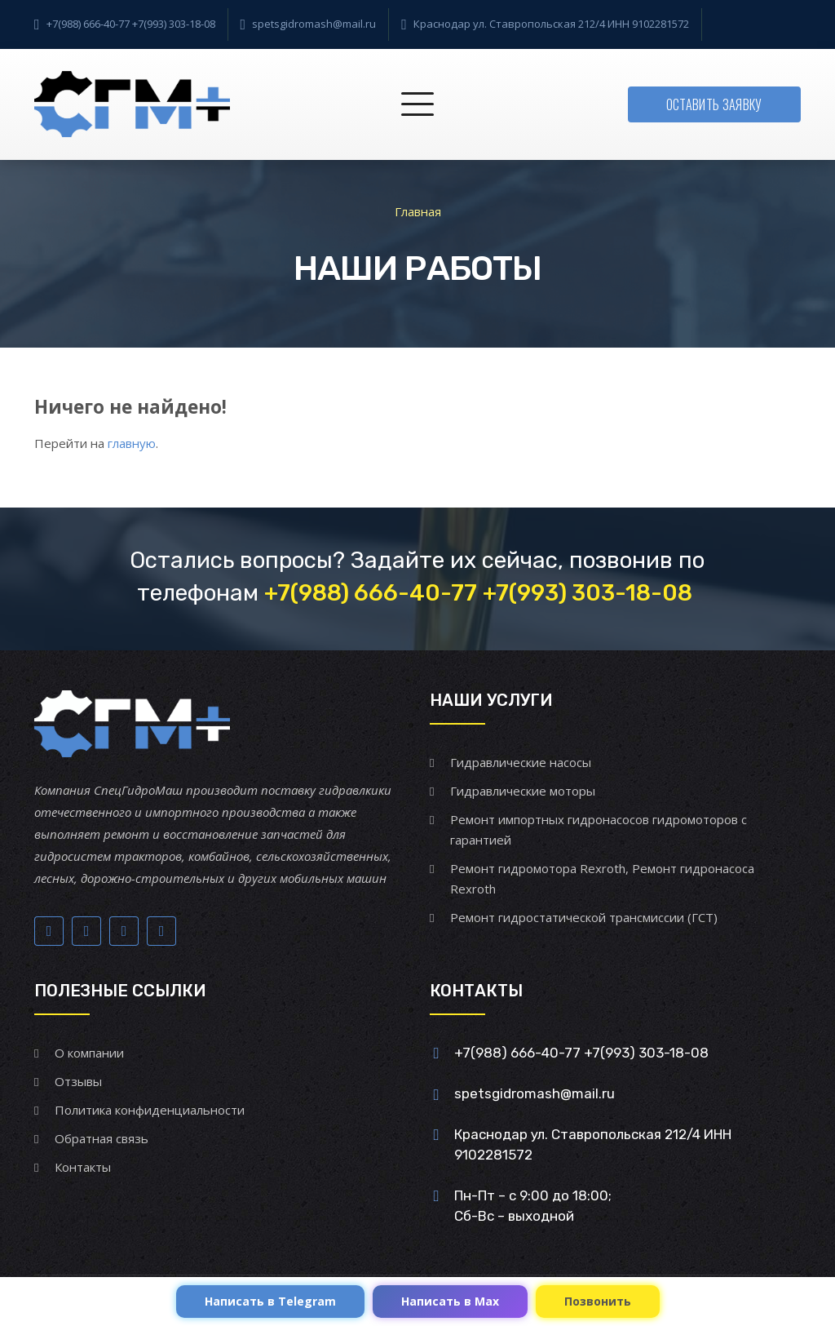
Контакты (83, 1167)
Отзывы (78, 1081)
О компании (89, 1052)
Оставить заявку (714, 104)
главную (132, 443)
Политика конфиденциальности (150, 1110)
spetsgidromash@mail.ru (314, 23)
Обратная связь (101, 1138)
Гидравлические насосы (520, 762)
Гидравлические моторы (522, 791)
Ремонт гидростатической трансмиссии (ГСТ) (584, 917)
